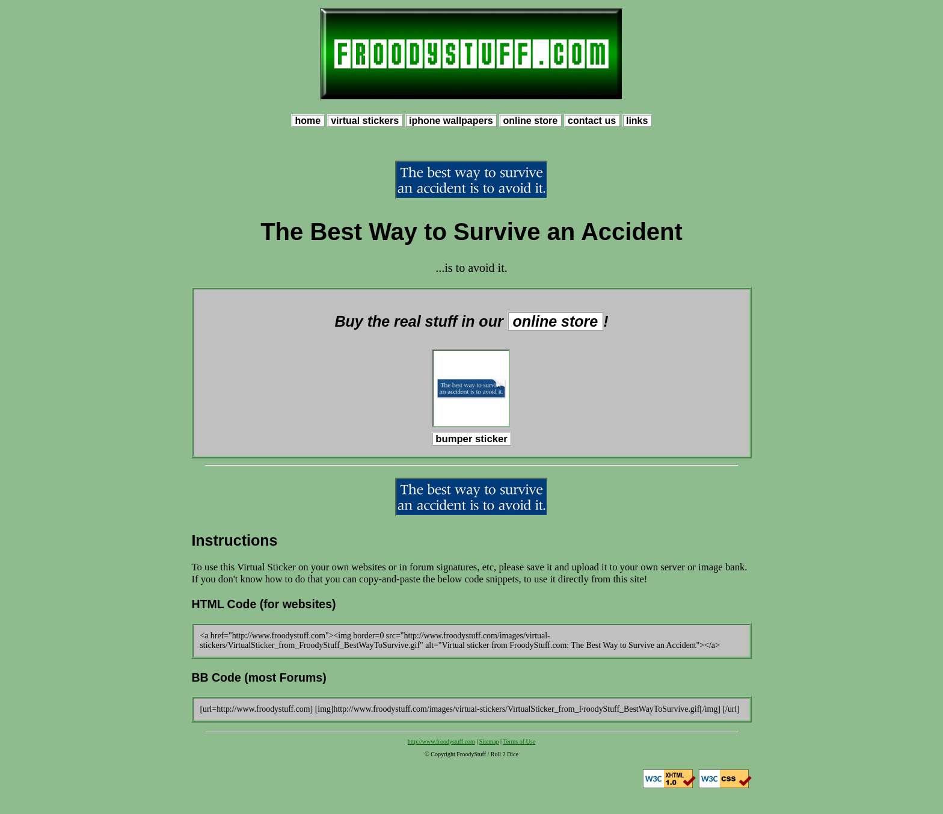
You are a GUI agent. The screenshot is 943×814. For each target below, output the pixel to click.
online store (530, 121)
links (637, 121)
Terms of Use (519, 741)
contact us (592, 121)
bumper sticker (472, 439)
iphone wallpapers (451, 121)
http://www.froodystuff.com (441, 741)
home (308, 121)
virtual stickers (365, 121)
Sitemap (489, 741)
